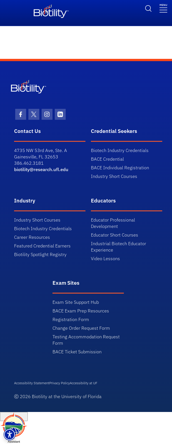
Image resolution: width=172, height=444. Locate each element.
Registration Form (70, 319)
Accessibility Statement (31, 383)
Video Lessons (105, 258)
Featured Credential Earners (42, 246)
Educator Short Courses (114, 235)
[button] (9, 434)
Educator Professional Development (113, 223)
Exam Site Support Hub (75, 302)
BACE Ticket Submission (77, 352)
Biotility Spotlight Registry (40, 254)
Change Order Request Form (81, 328)
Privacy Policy (59, 383)
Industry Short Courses (114, 176)
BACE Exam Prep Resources (80, 311)
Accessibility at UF (83, 383)
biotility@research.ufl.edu (41, 169)
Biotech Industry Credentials (120, 150)
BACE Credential (107, 159)
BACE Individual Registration (120, 168)
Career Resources (32, 237)
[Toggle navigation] (163, 7)
